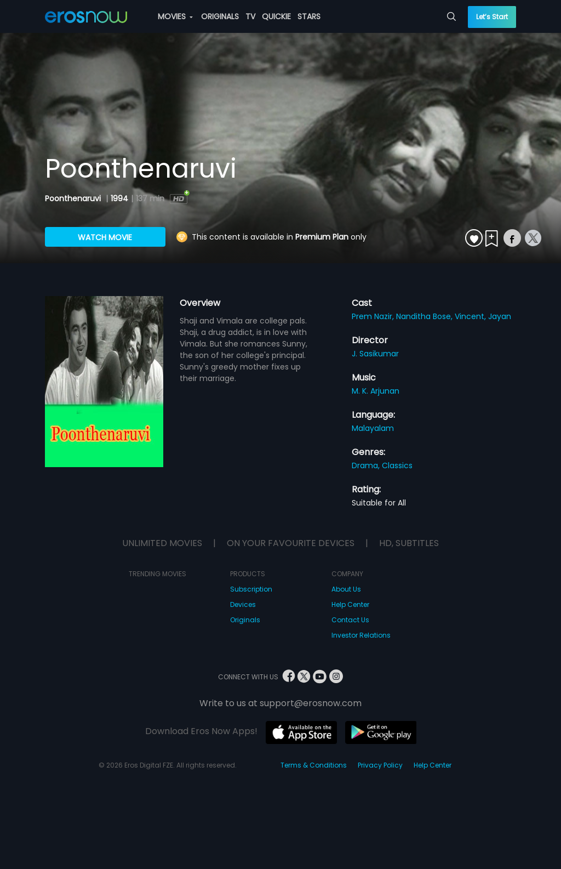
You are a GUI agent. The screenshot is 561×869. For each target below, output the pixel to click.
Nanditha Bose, (425, 316)
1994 (119, 198)
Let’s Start (492, 16)
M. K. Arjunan (375, 390)
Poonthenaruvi (74, 198)
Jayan (499, 316)
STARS (308, 16)
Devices (243, 604)
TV (250, 16)
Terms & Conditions (313, 765)
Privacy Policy (380, 765)
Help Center (350, 604)
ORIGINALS (220, 16)
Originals (245, 619)
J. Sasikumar (375, 353)
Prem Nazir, (374, 316)
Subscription (251, 589)
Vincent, (471, 316)
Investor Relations (361, 635)
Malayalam (373, 428)
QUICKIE (276, 16)
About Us (346, 589)
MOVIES (175, 16)
